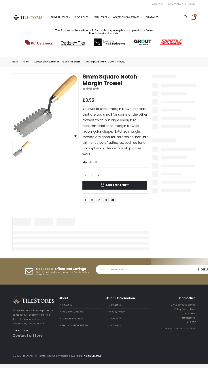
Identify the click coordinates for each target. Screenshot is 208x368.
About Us (157, 4)
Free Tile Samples (72, 311)
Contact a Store (27, 335)
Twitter (92, 200)
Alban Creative (93, 356)
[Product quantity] (92, 175)
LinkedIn (99, 200)
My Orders (115, 325)
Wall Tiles (100, 17)
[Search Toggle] (185, 17)
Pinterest (106, 200)
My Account (175, 4)
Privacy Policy (117, 311)
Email (113, 200)
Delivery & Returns (72, 318)
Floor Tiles (81, 17)
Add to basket (117, 185)
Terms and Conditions (75, 325)
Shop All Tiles (59, 17)
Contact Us (115, 305)
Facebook (85, 200)
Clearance (151, 17)
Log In (192, 4)
